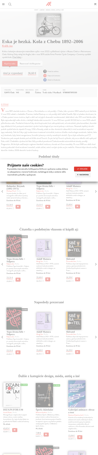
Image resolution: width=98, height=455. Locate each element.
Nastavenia (83, 175)
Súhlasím (82, 169)
